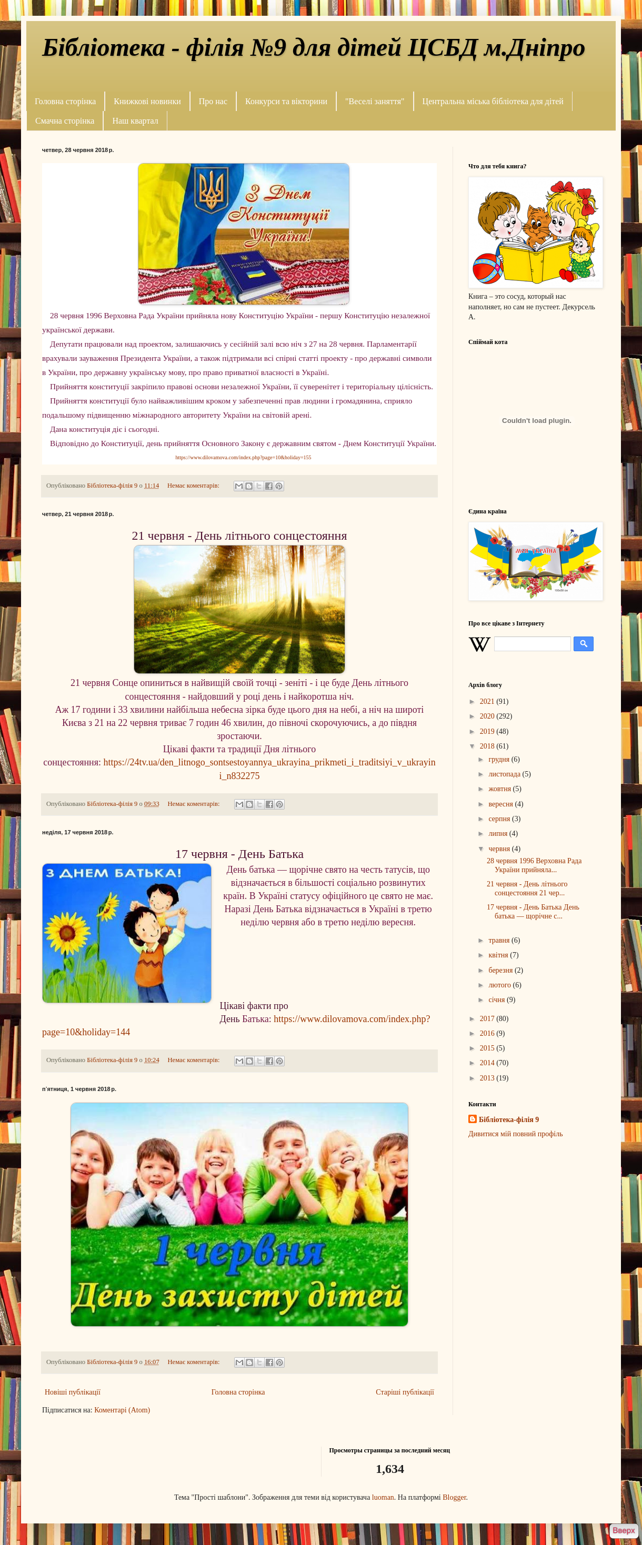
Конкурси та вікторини (286, 101)
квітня (499, 955)
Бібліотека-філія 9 (509, 1120)
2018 (488, 746)
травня (499, 940)
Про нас (213, 101)
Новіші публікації (73, 1392)
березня (501, 970)
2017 (488, 1019)
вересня (501, 804)
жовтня (500, 789)
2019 (488, 731)
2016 (488, 1033)
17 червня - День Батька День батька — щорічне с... (533, 911)
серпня (500, 819)
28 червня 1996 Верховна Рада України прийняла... (534, 865)
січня (497, 1000)
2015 (488, 1048)
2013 (488, 1078)
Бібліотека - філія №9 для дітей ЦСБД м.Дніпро (314, 47)
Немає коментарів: (194, 485)
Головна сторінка (65, 101)
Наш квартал (135, 120)
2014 (488, 1063)
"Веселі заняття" (375, 101)
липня (498, 833)
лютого (500, 985)
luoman (383, 1497)
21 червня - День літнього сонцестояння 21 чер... (527, 888)
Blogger (454, 1497)
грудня (499, 759)
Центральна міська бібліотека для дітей (493, 101)
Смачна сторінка (64, 120)
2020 (488, 716)
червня (499, 849)
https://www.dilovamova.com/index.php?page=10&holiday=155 (243, 457)
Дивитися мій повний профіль (515, 1134)
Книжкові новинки (147, 101)
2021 (488, 701)
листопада (505, 774)
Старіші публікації (405, 1392)
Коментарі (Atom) (122, 1410)
